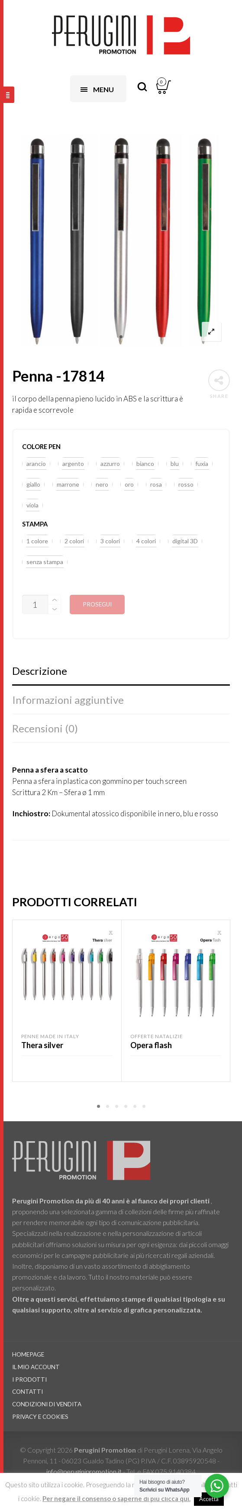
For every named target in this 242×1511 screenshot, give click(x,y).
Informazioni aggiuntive (68, 699)
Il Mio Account (36, 1366)
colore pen (41, 446)
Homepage (28, 1354)
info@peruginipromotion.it (84, 1471)
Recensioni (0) (45, 728)
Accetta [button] (209, 1498)
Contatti (27, 1391)
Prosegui (97, 604)
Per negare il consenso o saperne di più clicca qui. (116, 1498)
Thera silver (42, 1045)
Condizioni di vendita (46, 1404)
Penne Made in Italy (50, 1036)
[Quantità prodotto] (35, 604)
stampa (35, 524)
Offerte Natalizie (156, 1036)
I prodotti (29, 1379)
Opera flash (151, 1045)
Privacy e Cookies (40, 1416)
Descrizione (39, 670)
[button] (36, 463)
